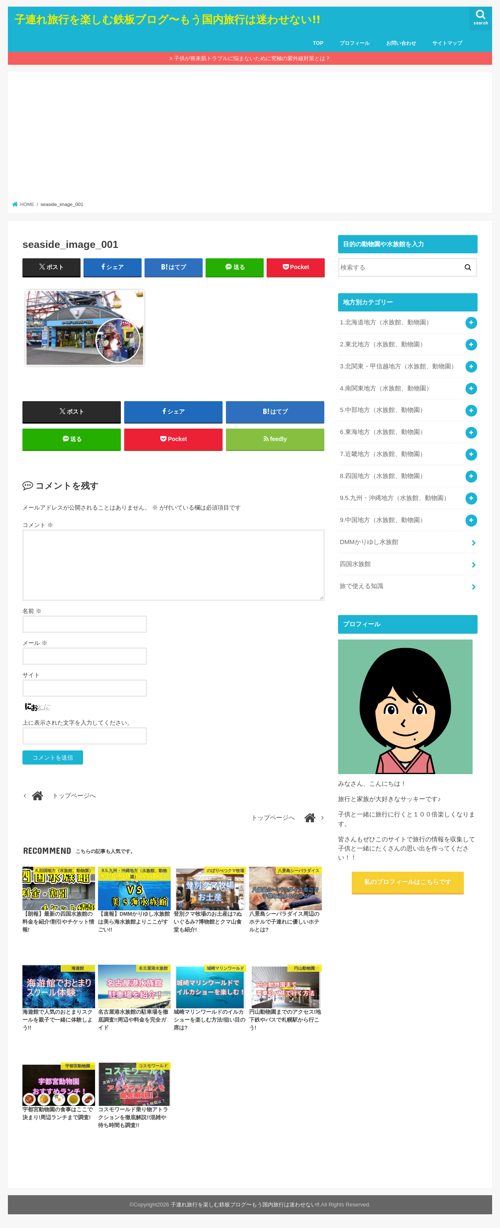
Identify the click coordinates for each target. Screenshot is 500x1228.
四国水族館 (355, 564)
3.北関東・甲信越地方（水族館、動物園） (398, 366)
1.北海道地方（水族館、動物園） (386, 322)
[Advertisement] (250, 139)
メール (34, 643)
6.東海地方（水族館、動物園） (383, 432)
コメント (37, 525)
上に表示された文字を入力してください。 (77, 722)
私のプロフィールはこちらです (407, 882)
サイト (31, 675)
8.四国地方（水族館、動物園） (383, 476)
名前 (32, 611)
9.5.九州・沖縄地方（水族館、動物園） (395, 498)
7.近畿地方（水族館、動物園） (383, 454)
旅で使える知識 (361, 586)
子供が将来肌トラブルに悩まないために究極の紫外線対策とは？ (252, 58)
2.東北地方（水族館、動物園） (383, 344)
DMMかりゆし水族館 (369, 542)
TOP (318, 43)
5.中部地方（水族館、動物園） (383, 410)
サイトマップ (447, 43)
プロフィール (355, 43)
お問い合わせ (401, 43)
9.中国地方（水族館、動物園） (383, 520)
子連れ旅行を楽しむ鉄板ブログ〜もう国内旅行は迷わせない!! (167, 18)
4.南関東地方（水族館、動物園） (386, 388)
